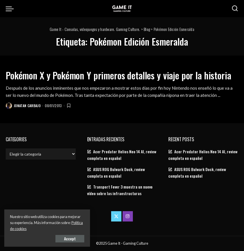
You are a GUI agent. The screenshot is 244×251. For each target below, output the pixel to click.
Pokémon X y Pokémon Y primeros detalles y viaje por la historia (118, 75)
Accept (70, 239)
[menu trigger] (11, 8)
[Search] (234, 8)
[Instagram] (128, 216)
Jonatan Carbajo (27, 105)
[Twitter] (116, 216)
